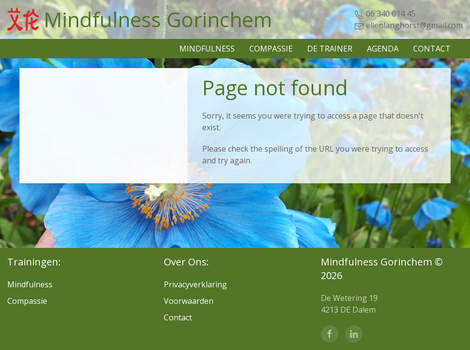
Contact (432, 48)
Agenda (383, 48)
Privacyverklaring (195, 284)
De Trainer (329, 48)
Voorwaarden (188, 301)
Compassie (271, 48)
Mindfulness (207, 48)
